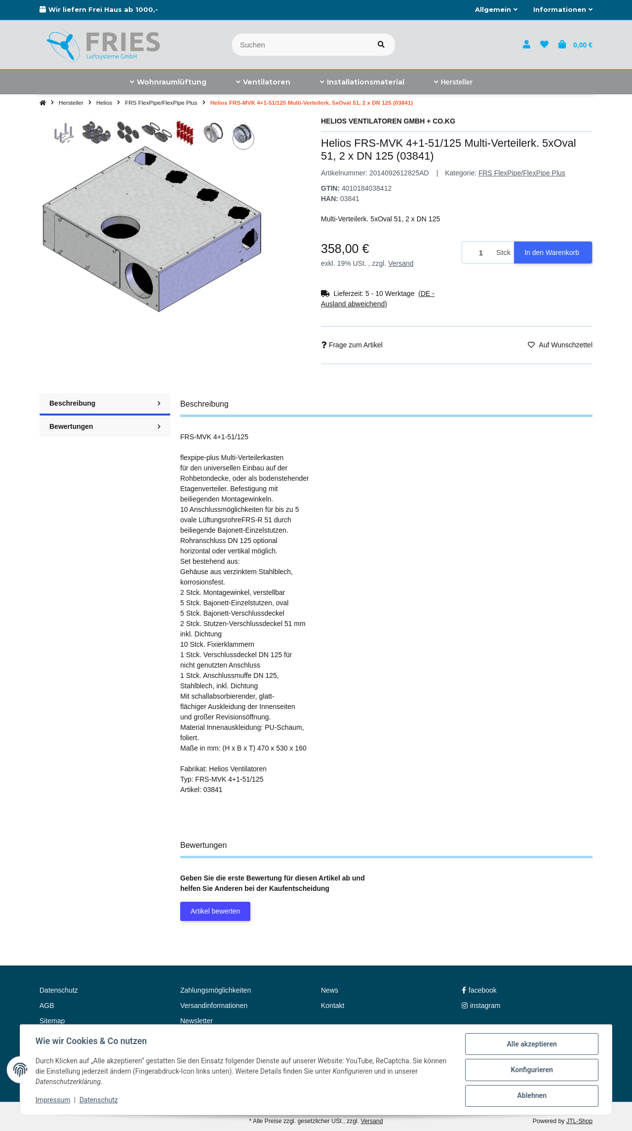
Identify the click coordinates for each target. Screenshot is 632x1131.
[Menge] (477, 253)
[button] (496, 10)
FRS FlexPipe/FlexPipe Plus (521, 173)
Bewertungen (104, 426)
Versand (400, 263)
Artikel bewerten (215, 911)
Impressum (53, 1100)
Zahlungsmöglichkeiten (215, 990)
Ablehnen (531, 1096)
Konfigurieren (531, 1070)
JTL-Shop (579, 1121)
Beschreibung (104, 403)
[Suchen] (300, 45)
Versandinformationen (213, 1005)
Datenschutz (99, 1100)
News (329, 990)
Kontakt (332, 1005)
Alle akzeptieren (531, 1044)
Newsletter (196, 1021)
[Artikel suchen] (381, 45)
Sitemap (52, 1021)
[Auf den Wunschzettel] (243, 139)
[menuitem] (168, 82)
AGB (47, 1005)
